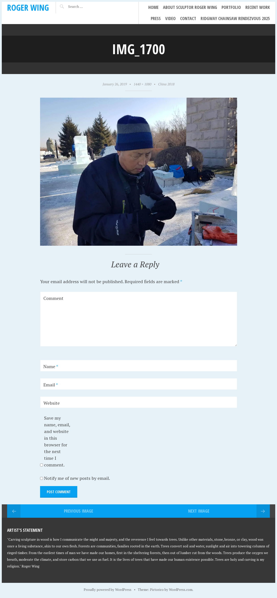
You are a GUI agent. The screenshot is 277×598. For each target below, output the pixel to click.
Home (153, 7)
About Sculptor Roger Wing (190, 7)
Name (50, 366)
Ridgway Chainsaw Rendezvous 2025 (235, 18)
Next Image (198, 511)
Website (51, 403)
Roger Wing (28, 7)
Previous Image (78, 511)
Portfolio (231, 7)
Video (170, 18)
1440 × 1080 (142, 84)
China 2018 (166, 84)
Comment (53, 298)
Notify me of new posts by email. (77, 478)
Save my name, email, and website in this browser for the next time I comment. (57, 441)
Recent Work (257, 7)
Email (50, 385)
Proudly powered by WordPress (107, 589)
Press (156, 18)
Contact (188, 18)
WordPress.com (180, 589)
